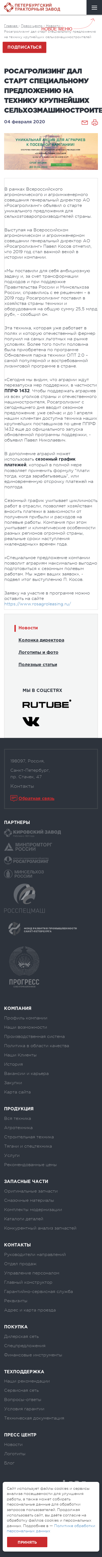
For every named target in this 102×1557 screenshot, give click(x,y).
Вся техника (17, 1118)
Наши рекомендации (27, 1381)
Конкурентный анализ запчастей (40, 1228)
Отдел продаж (20, 1263)
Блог (9, 1463)
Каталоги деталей (23, 1218)
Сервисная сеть (21, 1390)
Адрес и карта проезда (30, 1310)
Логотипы (15, 1453)
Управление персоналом (31, 1273)
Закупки (13, 1082)
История (13, 1064)
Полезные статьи (37, 665)
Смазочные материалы (29, 1200)
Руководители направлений (35, 1254)
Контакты (22, 786)
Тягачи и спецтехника (28, 1146)
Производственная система (34, 1036)
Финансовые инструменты (33, 1355)
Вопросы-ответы (22, 1399)
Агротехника (18, 1127)
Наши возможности (25, 1027)
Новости (28, 628)
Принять (27, 1542)
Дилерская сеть (21, 1336)
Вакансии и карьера (26, 1073)
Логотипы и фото (38, 653)
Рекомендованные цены (30, 1164)
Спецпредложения (24, 1345)
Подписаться (24, 47)
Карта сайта (17, 1092)
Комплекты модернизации (33, 1209)
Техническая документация (34, 1418)
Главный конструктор (28, 1282)
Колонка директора (41, 640)
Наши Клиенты (20, 1055)
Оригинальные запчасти (31, 1191)
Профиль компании (25, 1018)
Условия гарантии (24, 1408)
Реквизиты (15, 1300)
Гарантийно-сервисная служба (38, 1291)
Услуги (12, 1155)
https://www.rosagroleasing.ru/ (37, 604)
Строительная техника (29, 1137)
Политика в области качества (36, 1045)
